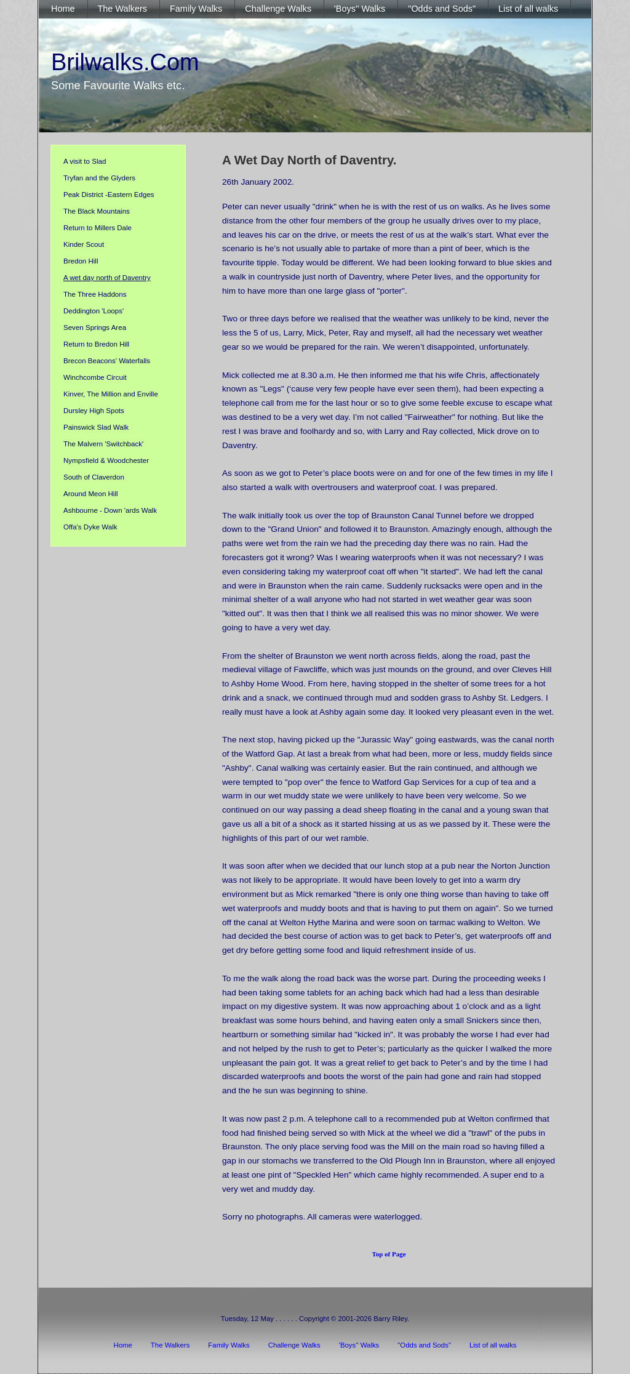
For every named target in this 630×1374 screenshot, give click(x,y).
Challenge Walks (294, 1345)
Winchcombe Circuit (95, 377)
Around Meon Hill (90, 493)
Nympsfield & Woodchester (106, 460)
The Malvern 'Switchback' (103, 444)
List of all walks (493, 1345)
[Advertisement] (118, 855)
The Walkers (170, 1345)
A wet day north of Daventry (107, 277)
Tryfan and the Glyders (99, 178)
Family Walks (228, 1345)
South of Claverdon (93, 477)
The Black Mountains (96, 211)
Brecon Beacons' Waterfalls (106, 360)
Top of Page (388, 1254)
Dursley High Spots (93, 410)
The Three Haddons (95, 294)
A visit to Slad (84, 161)
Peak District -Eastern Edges (108, 194)
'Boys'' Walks (359, 1345)
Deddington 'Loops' (93, 311)
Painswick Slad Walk (96, 427)
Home (122, 1345)
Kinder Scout (83, 244)
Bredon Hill (80, 261)
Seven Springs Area (94, 327)
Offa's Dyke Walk (90, 527)
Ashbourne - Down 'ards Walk (110, 510)
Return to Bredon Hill (96, 344)
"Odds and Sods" (424, 1345)
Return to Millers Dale (97, 227)
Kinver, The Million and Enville (110, 394)
